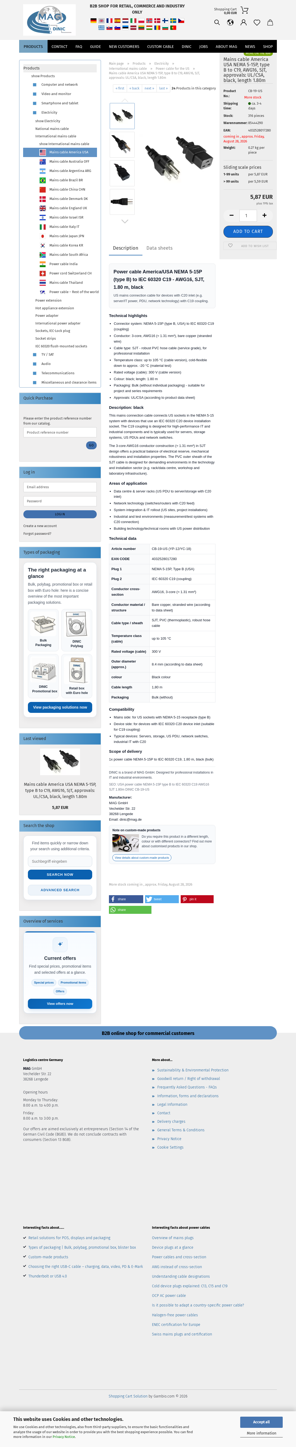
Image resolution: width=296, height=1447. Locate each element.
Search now (60, 875)
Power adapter (46, 316)
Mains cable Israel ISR (61, 217)
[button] (206, 42)
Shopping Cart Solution (128, 1396)
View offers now (60, 1004)
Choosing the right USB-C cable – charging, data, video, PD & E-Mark (85, 1266)
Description (125, 248)
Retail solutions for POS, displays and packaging (69, 1238)
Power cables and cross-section (179, 1257)
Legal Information (172, 1104)
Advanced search (60, 890)
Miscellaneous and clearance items (63, 382)
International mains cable (55, 136)
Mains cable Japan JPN (61, 236)
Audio (41, 364)
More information (261, 1433)
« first (120, 88)
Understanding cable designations (181, 1276)
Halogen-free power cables (175, 1315)
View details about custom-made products (142, 857)
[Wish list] (233, 42)
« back (134, 88)
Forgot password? (37, 534)
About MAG (226, 58)
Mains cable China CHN (62, 189)
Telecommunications (52, 373)
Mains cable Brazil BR (61, 180)
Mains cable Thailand (61, 282)
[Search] (193, 42)
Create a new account (40, 526)
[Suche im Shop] (60, 861)
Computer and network (54, 84)
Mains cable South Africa (63, 255)
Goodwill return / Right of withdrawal (188, 1078)
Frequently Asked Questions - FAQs (187, 1087)
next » (149, 88)
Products (33, 58)
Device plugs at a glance (172, 1247)
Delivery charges (171, 1121)
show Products (43, 76)
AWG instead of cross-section (177, 1267)
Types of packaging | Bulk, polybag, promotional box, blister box (82, 1247)
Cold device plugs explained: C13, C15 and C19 (189, 1286)
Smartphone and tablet (54, 103)
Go (91, 445)
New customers (124, 58)
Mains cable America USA (63, 152)
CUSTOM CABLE (160, 58)
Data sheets (159, 248)
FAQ (78, 58)
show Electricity (47, 121)
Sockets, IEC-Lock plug (52, 331)
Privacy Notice (64, 1437)
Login (60, 514)
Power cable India (58, 264)
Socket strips (45, 338)
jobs (203, 58)
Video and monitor (51, 94)
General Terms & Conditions (181, 1130)
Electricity (44, 112)
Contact (59, 58)
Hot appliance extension (54, 308)
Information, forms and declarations (188, 1096)
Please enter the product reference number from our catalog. (57, 420)
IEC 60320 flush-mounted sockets (61, 346)
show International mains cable (64, 144)
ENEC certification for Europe (176, 1324)
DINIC (186, 58)
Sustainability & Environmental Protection (193, 1070)
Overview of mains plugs (173, 1238)
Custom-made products (48, 1257)
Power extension (48, 300)
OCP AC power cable (169, 1295)
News (250, 58)
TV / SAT (42, 354)
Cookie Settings (170, 1147)
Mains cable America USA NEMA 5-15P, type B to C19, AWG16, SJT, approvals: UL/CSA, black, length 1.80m (60, 790)
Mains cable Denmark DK (63, 199)
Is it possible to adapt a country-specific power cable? (198, 1305)
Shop (268, 58)
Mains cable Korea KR (61, 245)
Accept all (261, 1422)
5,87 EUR (60, 807)
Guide (95, 58)
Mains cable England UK (63, 208)
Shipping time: (230, 105)
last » (163, 88)
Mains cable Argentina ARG (65, 171)
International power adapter (58, 323)
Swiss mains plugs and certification (182, 1334)
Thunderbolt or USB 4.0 (47, 1276)
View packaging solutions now (60, 707)
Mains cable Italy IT (59, 227)
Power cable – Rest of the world (68, 292)
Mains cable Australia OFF (64, 161)
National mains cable (52, 129)
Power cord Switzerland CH (65, 273)
